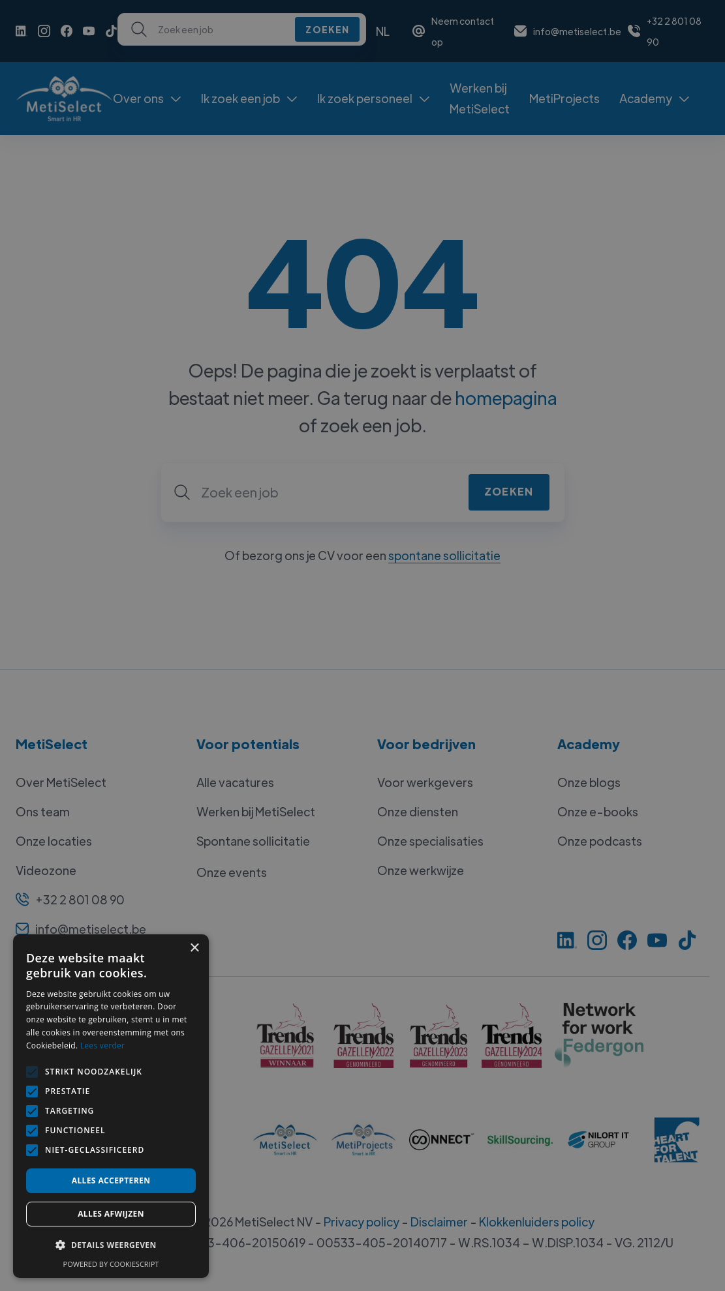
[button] (111, 1245)
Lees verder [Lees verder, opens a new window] (102, 1045)
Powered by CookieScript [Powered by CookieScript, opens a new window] (111, 1264)
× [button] (194, 948)
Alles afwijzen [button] (111, 1213)
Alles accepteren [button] (111, 1180)
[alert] (362, 645)
